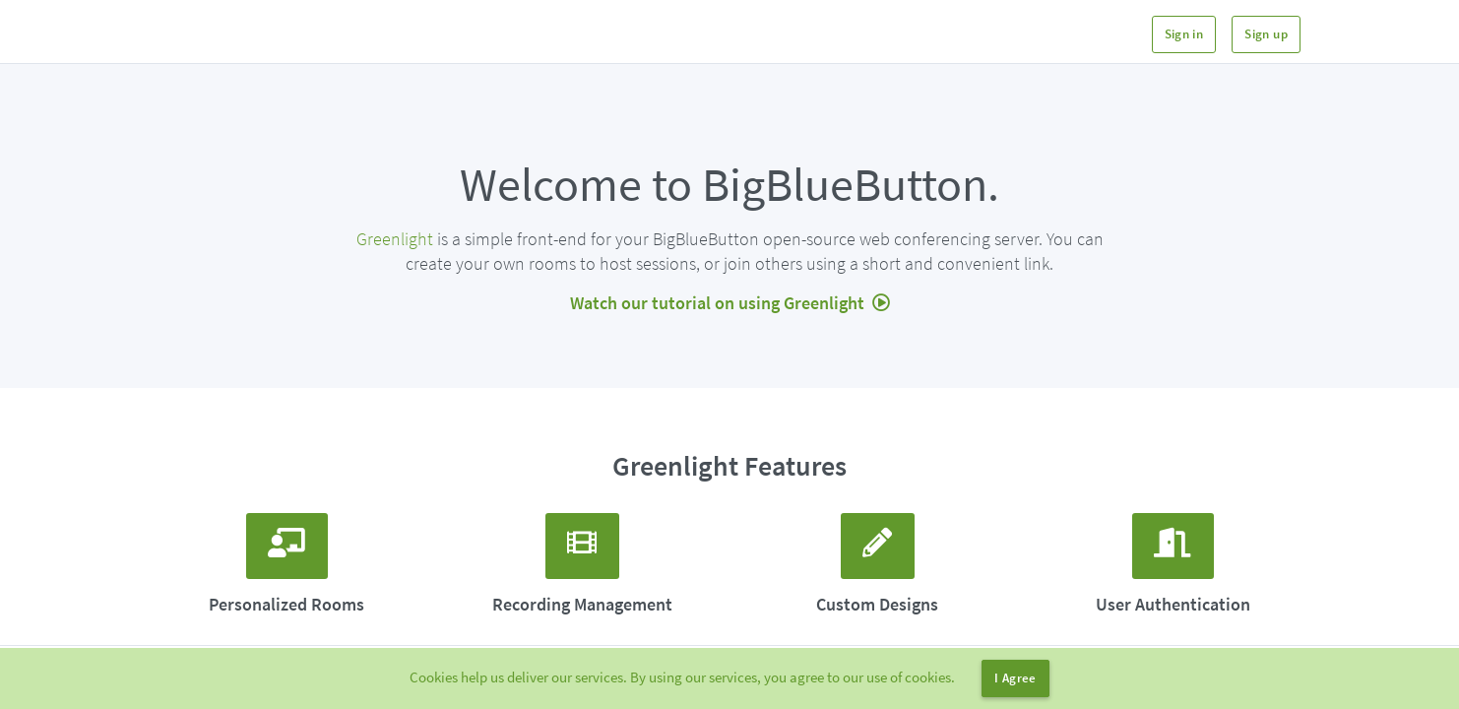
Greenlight (394, 238)
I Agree (1015, 678)
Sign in (1184, 34)
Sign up (1266, 34)
